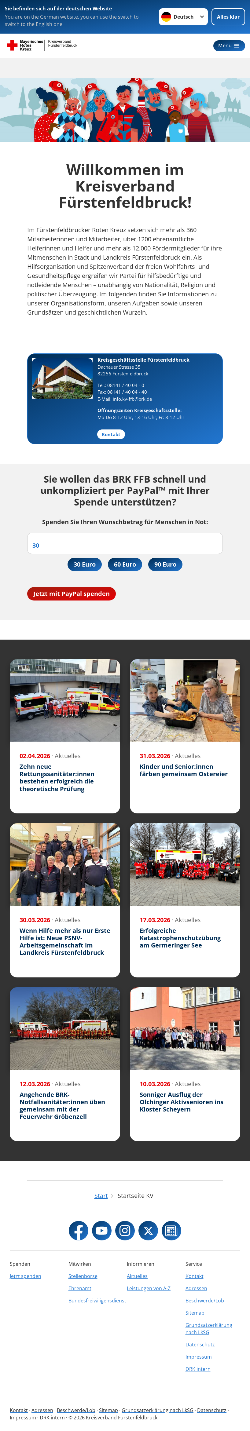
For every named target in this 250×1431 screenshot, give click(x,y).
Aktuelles (137, 1276)
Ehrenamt (79, 1288)
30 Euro (85, 564)
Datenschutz (200, 1344)
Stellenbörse (82, 1276)
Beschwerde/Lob (205, 1300)
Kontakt (195, 1276)
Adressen (196, 1288)
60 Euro (125, 564)
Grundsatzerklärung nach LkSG (209, 1329)
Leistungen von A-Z (149, 1288)
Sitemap (195, 1312)
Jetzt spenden (25, 1276)
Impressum (199, 1356)
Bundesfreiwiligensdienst (95, 1300)
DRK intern (198, 1369)
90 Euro (165, 564)
